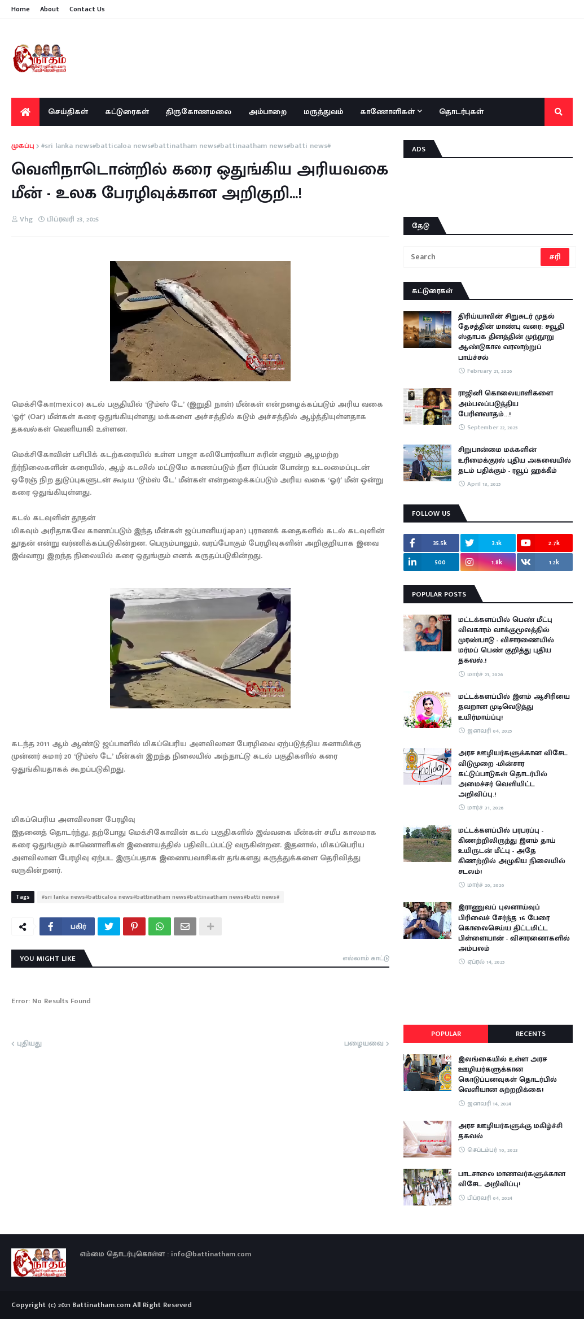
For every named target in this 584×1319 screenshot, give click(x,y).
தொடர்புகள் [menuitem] (461, 111)
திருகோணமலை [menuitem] (198, 111)
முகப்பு (22, 146)
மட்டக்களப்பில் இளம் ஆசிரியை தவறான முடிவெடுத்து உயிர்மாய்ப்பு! (514, 706)
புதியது (29, 1044)
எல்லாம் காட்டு (366, 958)
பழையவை (364, 1044)
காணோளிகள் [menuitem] (387, 111)
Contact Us (87, 9)
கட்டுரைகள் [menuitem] (127, 111)
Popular (446, 1034)
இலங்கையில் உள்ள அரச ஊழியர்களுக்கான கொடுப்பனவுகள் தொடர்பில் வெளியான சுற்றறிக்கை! (507, 1074)
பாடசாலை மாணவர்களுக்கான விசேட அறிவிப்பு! (511, 1179)
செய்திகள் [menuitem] (68, 111)
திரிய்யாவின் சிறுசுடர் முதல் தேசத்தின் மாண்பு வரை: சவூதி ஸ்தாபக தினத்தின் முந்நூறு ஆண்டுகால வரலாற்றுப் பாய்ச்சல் (511, 337)
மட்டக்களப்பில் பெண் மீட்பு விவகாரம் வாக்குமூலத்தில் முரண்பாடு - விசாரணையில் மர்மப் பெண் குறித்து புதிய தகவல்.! (506, 640)
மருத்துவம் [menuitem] (323, 111)
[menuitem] (25, 112)
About (49, 9)
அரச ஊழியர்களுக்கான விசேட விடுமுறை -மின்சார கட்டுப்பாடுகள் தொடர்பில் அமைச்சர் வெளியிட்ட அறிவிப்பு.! (513, 773)
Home (20, 9)
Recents (531, 1034)
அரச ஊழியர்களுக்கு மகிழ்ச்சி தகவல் (510, 1131)
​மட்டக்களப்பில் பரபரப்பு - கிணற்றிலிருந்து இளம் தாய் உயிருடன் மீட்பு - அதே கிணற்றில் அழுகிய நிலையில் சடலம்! (511, 851)
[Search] (473, 257)
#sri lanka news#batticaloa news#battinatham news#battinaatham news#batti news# (186, 146)
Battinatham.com (101, 1305)
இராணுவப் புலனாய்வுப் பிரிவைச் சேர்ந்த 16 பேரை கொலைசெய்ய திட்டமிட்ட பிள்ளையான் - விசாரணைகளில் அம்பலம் (514, 928)
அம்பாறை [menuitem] (267, 111)
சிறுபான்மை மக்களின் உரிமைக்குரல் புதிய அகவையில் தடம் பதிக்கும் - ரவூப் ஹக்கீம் (514, 460)
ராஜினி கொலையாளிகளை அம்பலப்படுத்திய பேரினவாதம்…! (505, 403)
